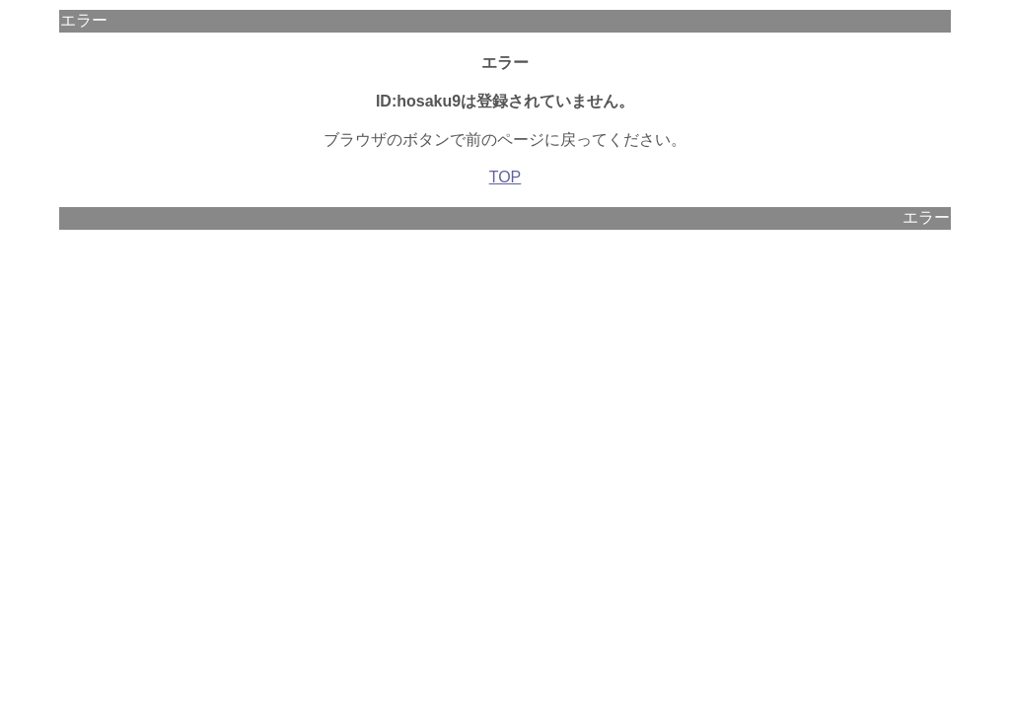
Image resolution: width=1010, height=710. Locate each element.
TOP (505, 177)
